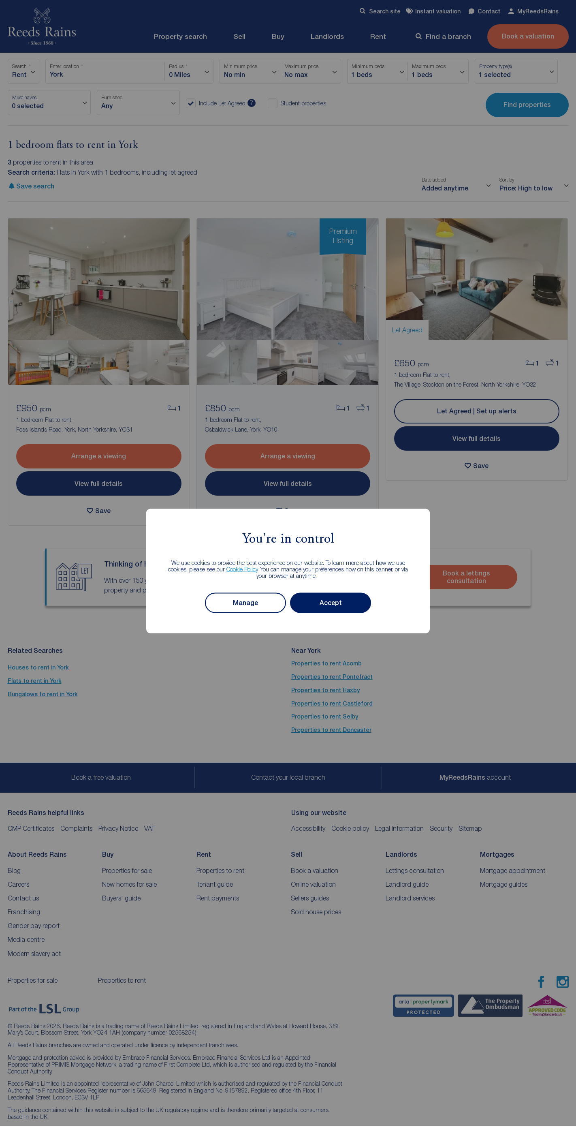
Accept (331, 603)
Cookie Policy (242, 568)
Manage (245, 603)
